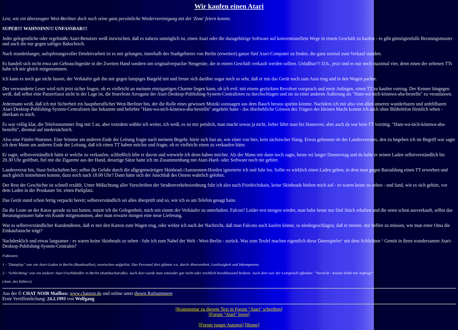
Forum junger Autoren (221, 324)
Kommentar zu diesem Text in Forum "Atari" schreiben (229, 309)
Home (252, 324)
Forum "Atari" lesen (229, 314)
